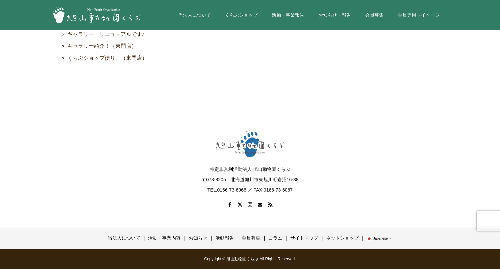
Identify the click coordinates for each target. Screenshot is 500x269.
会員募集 (374, 15)
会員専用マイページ (419, 15)
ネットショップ (342, 238)
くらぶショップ (241, 15)
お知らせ (198, 238)
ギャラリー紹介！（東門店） (102, 46)
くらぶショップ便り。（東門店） (107, 58)
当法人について (194, 15)
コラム (275, 238)
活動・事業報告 (288, 15)
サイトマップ (304, 238)
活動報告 (224, 238)
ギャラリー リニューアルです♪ (106, 34)
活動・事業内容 (164, 238)
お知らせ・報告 (334, 15)
